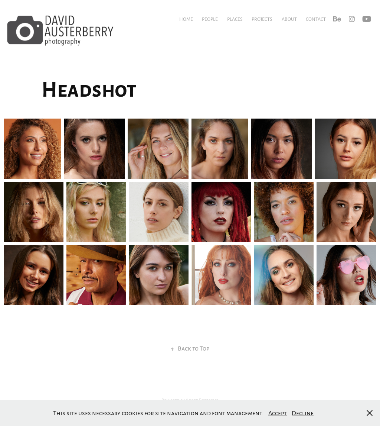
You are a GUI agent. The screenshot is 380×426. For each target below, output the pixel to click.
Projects (262, 19)
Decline (303, 413)
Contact (316, 19)
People (210, 19)
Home (186, 19)
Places (235, 19)
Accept (277, 413)
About (289, 19)
